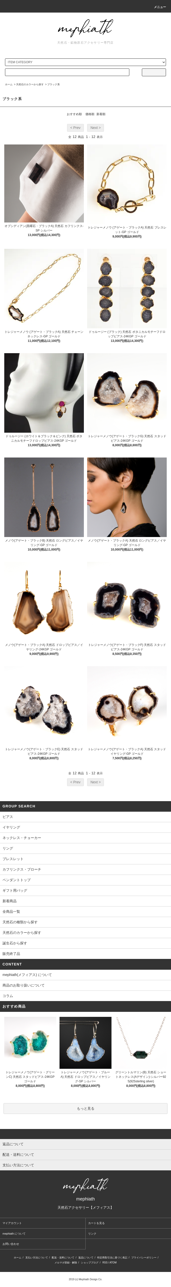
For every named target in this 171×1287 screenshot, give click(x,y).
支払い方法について (36, 1257)
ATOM (113, 1262)
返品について (85, 1257)
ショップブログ (89, 1262)
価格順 (89, 114)
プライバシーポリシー (143, 1257)
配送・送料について (63, 1257)
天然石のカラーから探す (30, 84)
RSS (105, 1262)
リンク (92, 1233)
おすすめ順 (74, 114)
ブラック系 (53, 84)
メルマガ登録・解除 (65, 1262)
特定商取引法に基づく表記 (112, 1257)
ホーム (9, 84)
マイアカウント (12, 1223)
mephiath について (14, 1233)
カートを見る (96, 1223)
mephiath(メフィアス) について (27, 975)
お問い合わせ (11, 1243)
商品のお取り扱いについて (24, 985)
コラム (8, 996)
